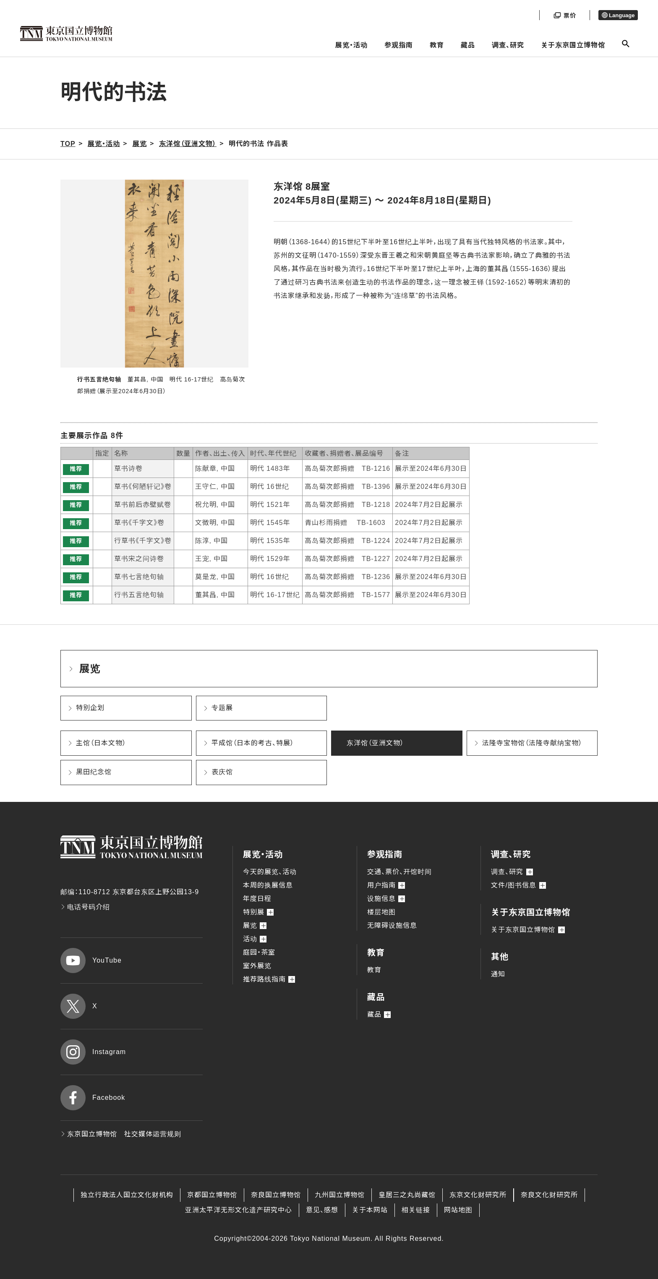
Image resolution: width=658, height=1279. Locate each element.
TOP (68, 143)
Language (618, 15)
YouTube (91, 960)
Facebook (92, 1097)
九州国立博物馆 (340, 1194)
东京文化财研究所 (478, 1194)
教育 (437, 45)
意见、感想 (322, 1210)
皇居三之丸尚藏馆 (407, 1194)
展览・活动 (351, 45)
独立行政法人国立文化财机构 (127, 1194)
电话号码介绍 (85, 907)
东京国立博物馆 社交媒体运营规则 (120, 1134)
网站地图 (458, 1210)
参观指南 (398, 45)
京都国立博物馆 (212, 1194)
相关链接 (416, 1210)
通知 (498, 974)
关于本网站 (370, 1210)
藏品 (468, 45)
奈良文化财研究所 (549, 1194)
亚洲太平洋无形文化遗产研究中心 (238, 1210)
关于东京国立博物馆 (573, 45)
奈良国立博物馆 (276, 1194)
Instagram (93, 1052)
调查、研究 (508, 45)
